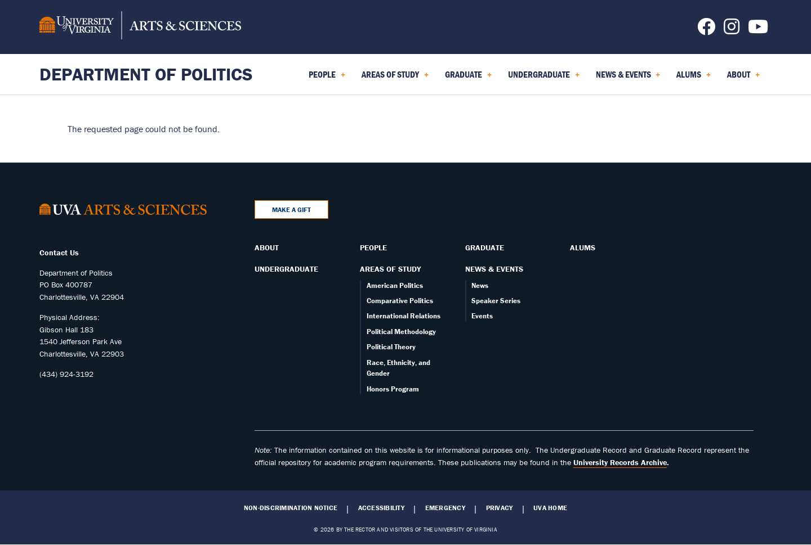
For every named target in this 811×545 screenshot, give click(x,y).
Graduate (484, 247)
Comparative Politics (400, 300)
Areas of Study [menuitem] (395, 78)
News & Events (494, 269)
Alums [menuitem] (693, 78)
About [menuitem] (743, 78)
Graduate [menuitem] (468, 78)
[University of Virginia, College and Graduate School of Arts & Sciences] (140, 27)
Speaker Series (495, 300)
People (373, 247)
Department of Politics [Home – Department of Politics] (146, 74)
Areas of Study (390, 269)
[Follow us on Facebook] (706, 29)
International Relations (403, 316)
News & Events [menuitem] (628, 78)
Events (482, 316)
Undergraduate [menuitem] (543, 78)
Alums (582, 247)
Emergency (445, 508)
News (479, 285)
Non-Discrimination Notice (290, 508)
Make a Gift (291, 209)
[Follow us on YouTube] (758, 29)
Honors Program (393, 389)
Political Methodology (401, 331)
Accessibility (381, 508)
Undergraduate (286, 269)
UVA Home (550, 508)
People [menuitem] (327, 78)
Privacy (499, 508)
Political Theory (391, 347)
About (267, 247)
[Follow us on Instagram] (731, 29)
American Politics (395, 285)
